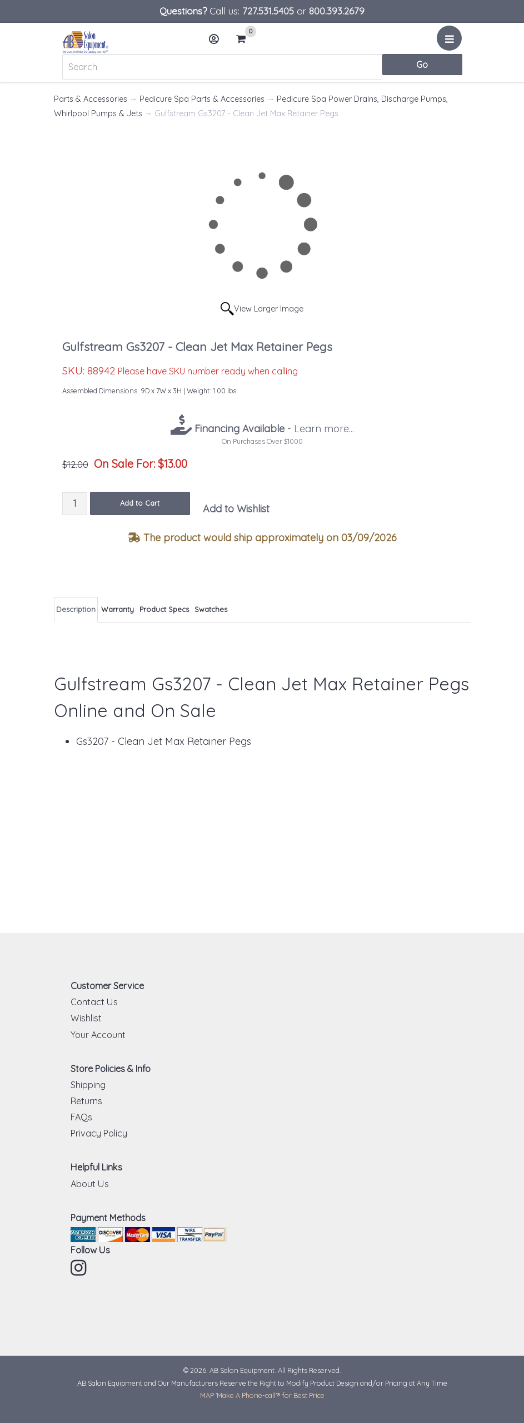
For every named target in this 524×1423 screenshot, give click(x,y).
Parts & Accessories (90, 99)
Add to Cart (139, 502)
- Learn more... (273, 428)
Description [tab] (76, 609)
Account (217, 43)
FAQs (81, 1117)
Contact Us (94, 1001)
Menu (451, 42)
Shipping (88, 1084)
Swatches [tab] (210, 609)
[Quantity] (74, 503)
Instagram (79, 1268)
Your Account (98, 1034)
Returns (86, 1100)
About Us (90, 1183)
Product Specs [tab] (164, 609)
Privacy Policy (99, 1133)
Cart (245, 39)
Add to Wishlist (236, 508)
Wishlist (86, 1018)
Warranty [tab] (117, 609)
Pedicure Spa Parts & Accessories (202, 99)
